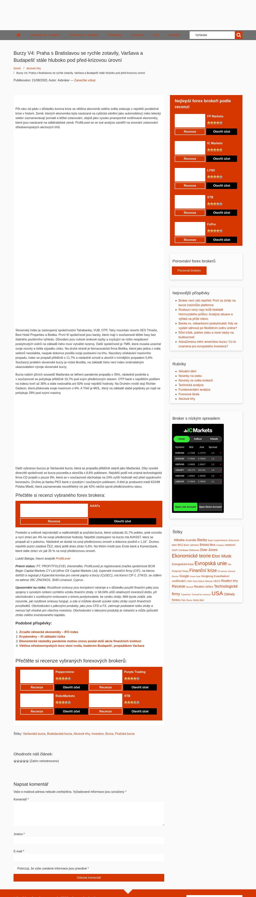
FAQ (156, 35)
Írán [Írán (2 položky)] (183, 600)
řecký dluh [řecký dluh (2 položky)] (198, 600)
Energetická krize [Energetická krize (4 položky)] (183, 564)
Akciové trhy (33, 68)
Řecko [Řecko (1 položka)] (189, 600)
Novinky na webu (190, 376)
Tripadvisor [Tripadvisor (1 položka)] (186, 594)
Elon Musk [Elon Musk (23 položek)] (221, 556)
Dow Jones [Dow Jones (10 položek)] (208, 550)
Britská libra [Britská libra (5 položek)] (207, 544)
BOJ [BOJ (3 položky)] (180, 544)
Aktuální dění (187, 371)
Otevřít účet (122, 521)
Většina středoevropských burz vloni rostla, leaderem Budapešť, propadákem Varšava (81, 645)
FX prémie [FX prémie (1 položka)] (222, 571)
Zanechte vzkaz (85, 80)
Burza (109, 733)
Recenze (54, 521)
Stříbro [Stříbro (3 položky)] (209, 586)
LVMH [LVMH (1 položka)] (189, 581)
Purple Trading (135, 672)
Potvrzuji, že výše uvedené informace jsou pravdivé (52, 868)
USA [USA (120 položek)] (217, 593)
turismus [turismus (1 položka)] (207, 594)
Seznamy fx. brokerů (83, 35)
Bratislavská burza (59, 733)
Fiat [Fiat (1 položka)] (229, 564)
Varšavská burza (34, 733)
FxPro (211, 224)
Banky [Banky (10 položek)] (202, 540)
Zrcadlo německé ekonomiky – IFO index (48, 632)
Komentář (21, 799)
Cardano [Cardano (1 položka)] (220, 545)
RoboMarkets (65, 696)
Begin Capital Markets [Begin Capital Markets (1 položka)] (218, 540)
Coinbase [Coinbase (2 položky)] (183, 550)
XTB (127, 696)
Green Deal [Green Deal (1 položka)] (195, 576)
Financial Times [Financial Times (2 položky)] (180, 571)
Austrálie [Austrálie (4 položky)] (190, 540)
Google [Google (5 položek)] (184, 576)
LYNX (211, 170)
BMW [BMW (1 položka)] (174, 545)
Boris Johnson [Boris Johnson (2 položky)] (191, 545)
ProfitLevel (63, 558)
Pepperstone (65, 672)
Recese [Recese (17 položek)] (178, 586)
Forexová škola (189, 394)
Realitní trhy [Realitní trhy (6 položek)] (229, 580)
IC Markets (215, 143)
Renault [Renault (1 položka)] (189, 587)
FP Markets (215, 116)
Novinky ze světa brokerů (196, 380)
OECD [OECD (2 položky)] (216, 581)
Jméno (19, 834)
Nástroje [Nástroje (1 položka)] (209, 581)
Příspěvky (115, 35)
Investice (137, 35)
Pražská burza (124, 733)
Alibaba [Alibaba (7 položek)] (179, 540)
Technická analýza (191, 385)
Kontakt (174, 35)
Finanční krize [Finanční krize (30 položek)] (203, 570)
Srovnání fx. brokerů (45, 35)
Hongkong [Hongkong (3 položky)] (207, 576)
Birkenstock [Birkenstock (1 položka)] (234, 540)
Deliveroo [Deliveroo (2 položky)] (194, 550)
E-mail (19, 851)
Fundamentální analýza (194, 389)
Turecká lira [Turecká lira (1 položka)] (197, 594)
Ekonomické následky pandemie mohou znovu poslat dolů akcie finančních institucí (80, 641)
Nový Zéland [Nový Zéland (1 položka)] (198, 581)
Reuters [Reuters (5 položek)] (199, 586)
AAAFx (95, 505)
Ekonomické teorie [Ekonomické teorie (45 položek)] (191, 555)
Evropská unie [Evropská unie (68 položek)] (210, 563)
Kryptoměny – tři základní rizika (42, 636)
